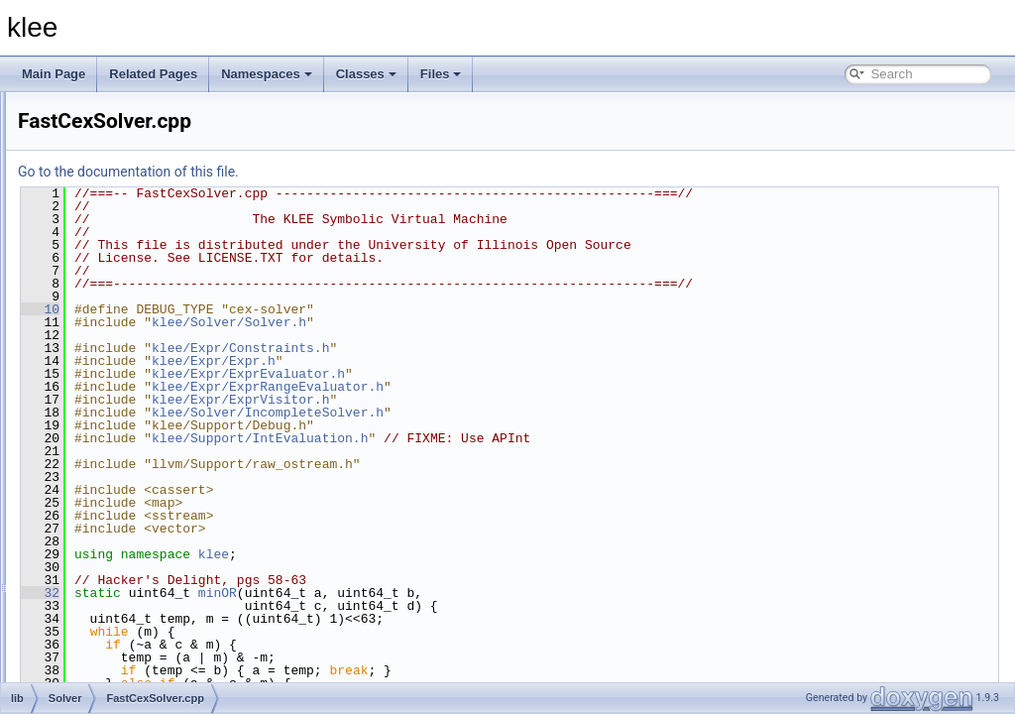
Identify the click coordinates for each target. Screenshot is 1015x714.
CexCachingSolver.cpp (157, 266)
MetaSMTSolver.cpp (150, 506)
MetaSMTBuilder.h (146, 484)
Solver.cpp (125, 615)
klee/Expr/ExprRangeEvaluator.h (515, 387)
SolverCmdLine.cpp (149, 637)
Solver (98, 200)
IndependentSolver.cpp (158, 440)
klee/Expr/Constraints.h (488, 348)
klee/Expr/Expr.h (461, 361)
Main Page (53, 73)
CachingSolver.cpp (146, 244)
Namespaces (266, 73)
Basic (95, 113)
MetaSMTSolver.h (144, 528)
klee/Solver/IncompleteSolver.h (515, 412)
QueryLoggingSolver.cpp (162, 549)
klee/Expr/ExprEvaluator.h (496, 374)
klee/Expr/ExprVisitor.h (488, 400)
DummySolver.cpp (145, 375)
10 (288, 309)
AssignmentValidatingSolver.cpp (182, 222)
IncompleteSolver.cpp (154, 418)
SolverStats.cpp (138, 680)
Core (94, 135)
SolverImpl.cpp (136, 658)
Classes (366, 73)
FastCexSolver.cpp (147, 397)
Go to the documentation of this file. (376, 171)
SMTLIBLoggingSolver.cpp (167, 593)
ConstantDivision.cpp (153, 288)
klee (461, 554)
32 (288, 593)
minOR (465, 593)
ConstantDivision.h (146, 309)
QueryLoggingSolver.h (156, 571)
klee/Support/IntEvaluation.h (507, 438)
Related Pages (153, 73)
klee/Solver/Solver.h (476, 322)
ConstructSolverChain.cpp (166, 331)
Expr (93, 157)
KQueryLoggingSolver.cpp (166, 462)
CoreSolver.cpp (137, 353)
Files (441, 73)
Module (100, 178)
